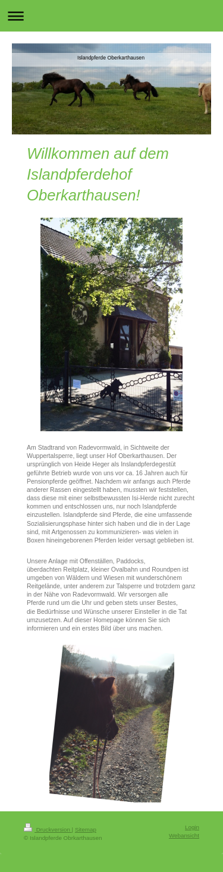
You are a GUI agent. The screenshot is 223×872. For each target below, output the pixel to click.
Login (192, 827)
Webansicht (184, 835)
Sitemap (85, 829)
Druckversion (48, 829)
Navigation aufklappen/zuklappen (111, 16)
